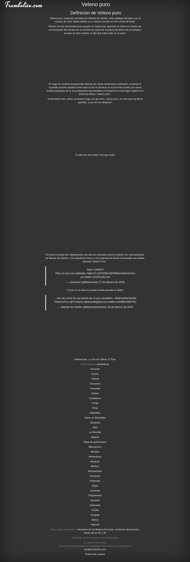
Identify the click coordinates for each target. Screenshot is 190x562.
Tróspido (95, 515)
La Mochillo (95, 432)
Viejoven (94, 524)
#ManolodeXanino (124, 273)
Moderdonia (95, 456)
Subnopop (95, 505)
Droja (95, 408)
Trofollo (95, 510)
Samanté (95, 490)
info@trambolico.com (95, 549)
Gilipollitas (95, 413)
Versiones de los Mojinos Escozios (95, 529)
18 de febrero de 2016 (120, 307)
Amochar (95, 369)
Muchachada (95, 471)
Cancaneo (95, 383)
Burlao (95, 374)
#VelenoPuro (61, 301)
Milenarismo (95, 447)
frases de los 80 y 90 (95, 533)
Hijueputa (95, 422)
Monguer (95, 461)
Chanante (95, 388)
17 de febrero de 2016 (111, 282)
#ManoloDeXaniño (125, 298)
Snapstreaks (95, 495)
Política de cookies (95, 554)
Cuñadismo (95, 398)
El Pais (112, 359)
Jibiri (95, 427)
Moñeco (95, 466)
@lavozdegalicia (94, 301)
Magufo (95, 437)
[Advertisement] (95, 59)
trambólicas (103, 364)
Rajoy (95, 486)
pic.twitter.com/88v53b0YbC (120, 301)
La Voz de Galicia (97, 359)
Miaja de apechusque (95, 442)
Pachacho (95, 476)
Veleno (95, 520)
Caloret (95, 379)
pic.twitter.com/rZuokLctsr (95, 277)
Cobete (95, 393)
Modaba (95, 452)
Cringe (94, 403)
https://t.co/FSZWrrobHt (100, 273)
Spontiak (95, 500)
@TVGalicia (77, 301)
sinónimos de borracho (127, 529)
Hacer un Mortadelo (95, 417)
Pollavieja (95, 481)
